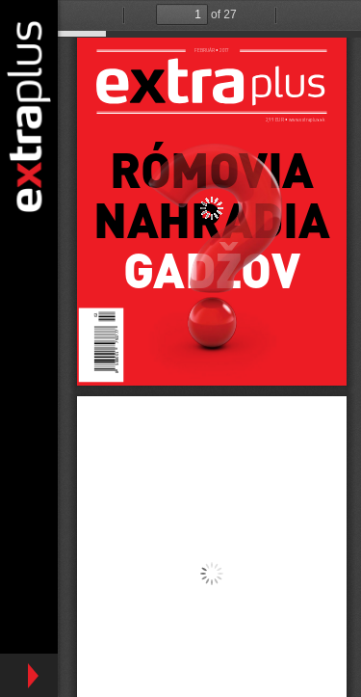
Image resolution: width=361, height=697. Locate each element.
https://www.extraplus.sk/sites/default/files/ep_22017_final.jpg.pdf (209, 348)
